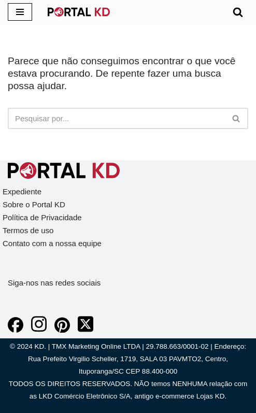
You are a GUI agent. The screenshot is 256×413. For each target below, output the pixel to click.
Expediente (22, 191)
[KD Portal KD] (79, 12)
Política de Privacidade (42, 217)
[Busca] (238, 12)
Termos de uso (28, 230)
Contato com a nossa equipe (52, 243)
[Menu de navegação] (20, 12)
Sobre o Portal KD (34, 204)
